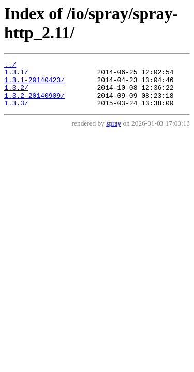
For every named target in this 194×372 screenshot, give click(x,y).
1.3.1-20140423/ (34, 84)
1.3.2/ (16, 93)
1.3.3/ (16, 112)
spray (113, 132)
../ (10, 65)
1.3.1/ (16, 75)
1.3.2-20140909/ (34, 102)
